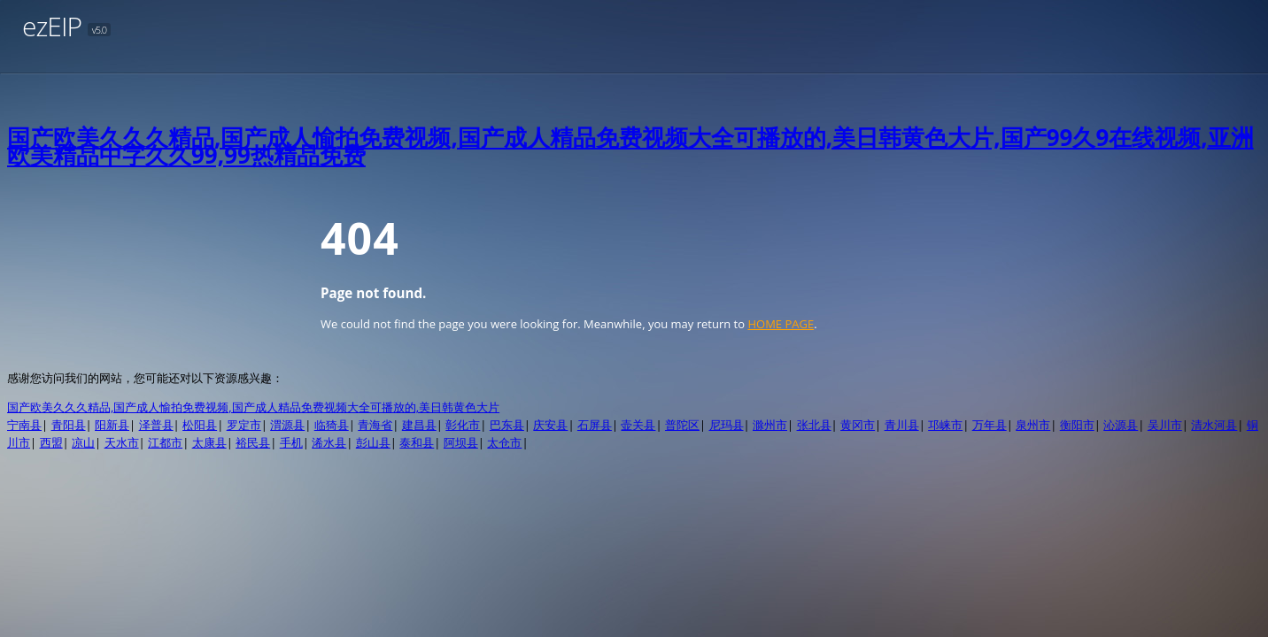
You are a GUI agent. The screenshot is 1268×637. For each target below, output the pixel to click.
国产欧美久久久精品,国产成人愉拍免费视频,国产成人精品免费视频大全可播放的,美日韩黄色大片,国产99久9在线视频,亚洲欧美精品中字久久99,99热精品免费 (630, 146)
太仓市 (504, 442)
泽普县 (156, 425)
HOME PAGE (780, 324)
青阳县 (68, 425)
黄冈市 (857, 425)
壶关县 (638, 425)
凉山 (83, 442)
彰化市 (462, 425)
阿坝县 (461, 442)
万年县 (989, 425)
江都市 (165, 442)
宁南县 (24, 425)
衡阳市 (1077, 425)
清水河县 (1214, 425)
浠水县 (329, 442)
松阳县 (199, 425)
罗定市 (244, 425)
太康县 (209, 442)
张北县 (814, 425)
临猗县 (331, 425)
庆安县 (550, 425)
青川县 (902, 425)
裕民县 (253, 442)
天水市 (121, 442)
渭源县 (287, 425)
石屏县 (594, 425)
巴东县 (507, 425)
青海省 (375, 425)
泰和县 (416, 442)
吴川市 (1165, 425)
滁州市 (770, 425)
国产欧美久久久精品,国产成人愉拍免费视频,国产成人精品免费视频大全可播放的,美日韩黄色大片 (253, 407)
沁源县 (1120, 425)
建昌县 (419, 425)
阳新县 (112, 425)
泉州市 (1033, 425)
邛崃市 (945, 425)
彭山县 (373, 442)
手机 (291, 442)
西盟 (51, 442)
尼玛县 (726, 425)
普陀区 (682, 425)
